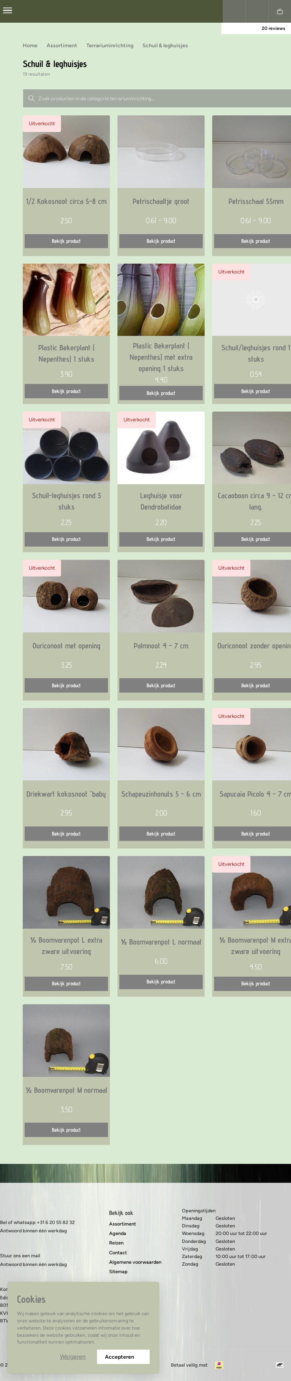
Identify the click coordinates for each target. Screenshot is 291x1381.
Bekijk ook (121, 1212)
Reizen (116, 1243)
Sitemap (118, 1271)
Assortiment (122, 1224)
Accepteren (123, 1357)
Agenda (117, 1233)
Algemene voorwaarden (135, 1262)
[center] (7, 11)
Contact (118, 1252)
